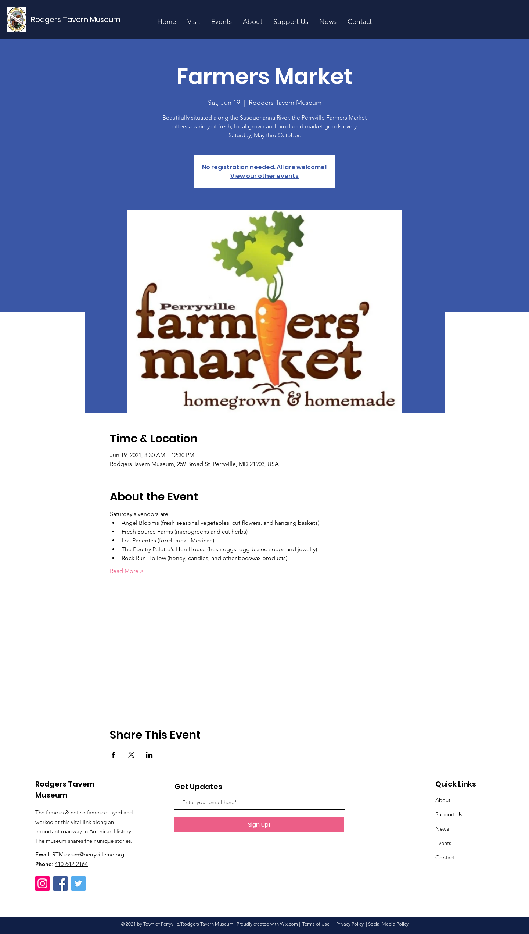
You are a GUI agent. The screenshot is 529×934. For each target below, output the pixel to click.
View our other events (264, 176)
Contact (445, 857)
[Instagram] (42, 883)
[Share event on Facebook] (113, 755)
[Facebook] (60, 883)
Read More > (127, 570)
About (442, 799)
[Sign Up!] (259, 824)
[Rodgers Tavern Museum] (76, 19)
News (442, 828)
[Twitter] (78, 883)
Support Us (448, 814)
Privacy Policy (350, 924)
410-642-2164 (71, 863)
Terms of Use (316, 924)
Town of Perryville (161, 924)
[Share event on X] (131, 755)
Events (443, 842)
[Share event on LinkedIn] (149, 755)
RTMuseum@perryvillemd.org (88, 854)
